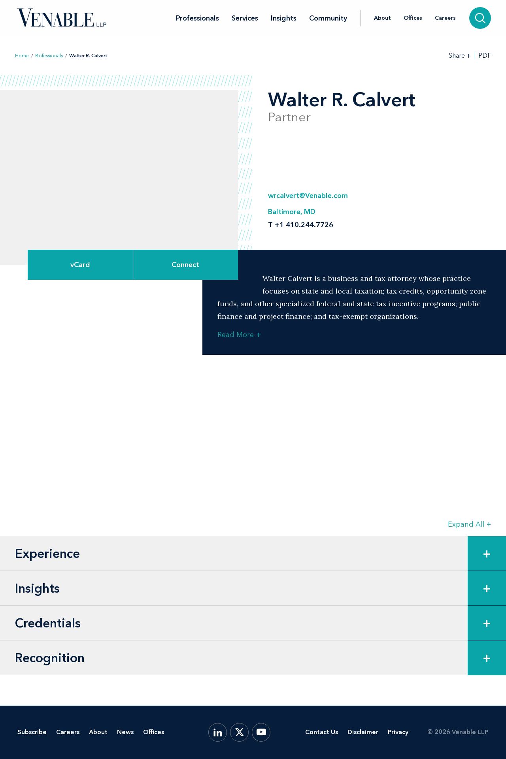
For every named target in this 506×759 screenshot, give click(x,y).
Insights (283, 18)
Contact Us (321, 732)
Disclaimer (362, 732)
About (382, 18)
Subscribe (32, 732)
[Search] (480, 18)
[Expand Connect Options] (185, 265)
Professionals (197, 18)
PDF (484, 56)
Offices (413, 18)
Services (245, 18)
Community (328, 18)
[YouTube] (261, 732)
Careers (445, 18)
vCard (80, 264)
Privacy (398, 732)
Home (22, 55)
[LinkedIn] (217, 732)
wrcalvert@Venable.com (308, 195)
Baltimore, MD (291, 211)
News (125, 732)
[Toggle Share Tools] (460, 55)
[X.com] (239, 732)
